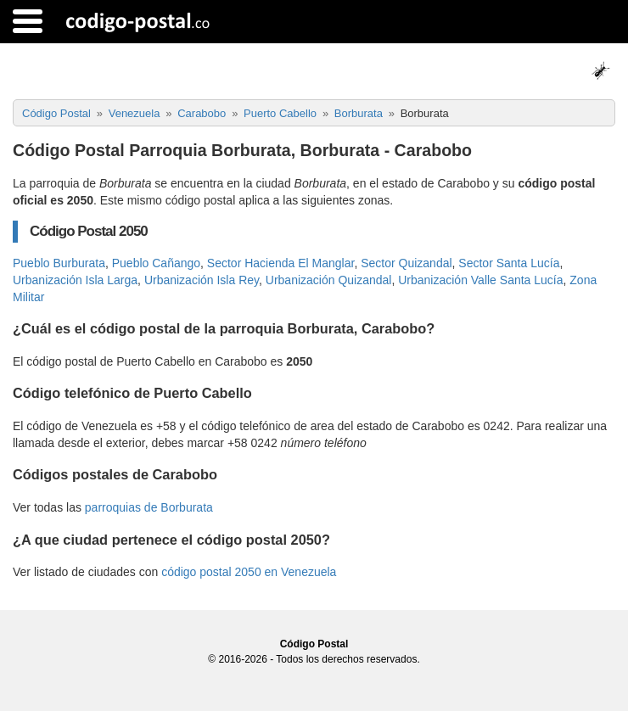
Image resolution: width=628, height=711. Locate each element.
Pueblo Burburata (59, 263)
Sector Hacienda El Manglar (281, 263)
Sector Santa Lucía (508, 263)
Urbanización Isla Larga (75, 280)
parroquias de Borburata (149, 507)
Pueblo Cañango (156, 263)
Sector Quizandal (406, 263)
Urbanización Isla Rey (201, 280)
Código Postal (314, 644)
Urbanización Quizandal (329, 280)
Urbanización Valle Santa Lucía (480, 280)
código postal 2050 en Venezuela (248, 572)
